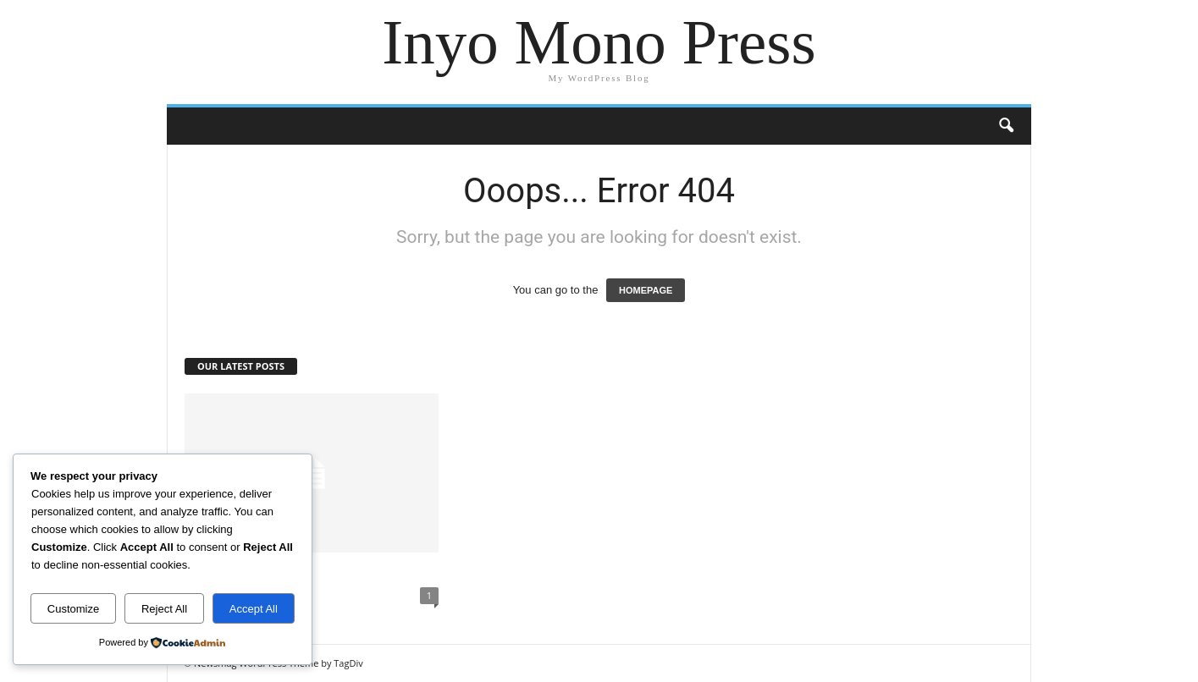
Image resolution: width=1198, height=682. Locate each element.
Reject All (164, 608)
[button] (1005, 126)
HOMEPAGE (645, 290)
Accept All (253, 608)
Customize (73, 608)
